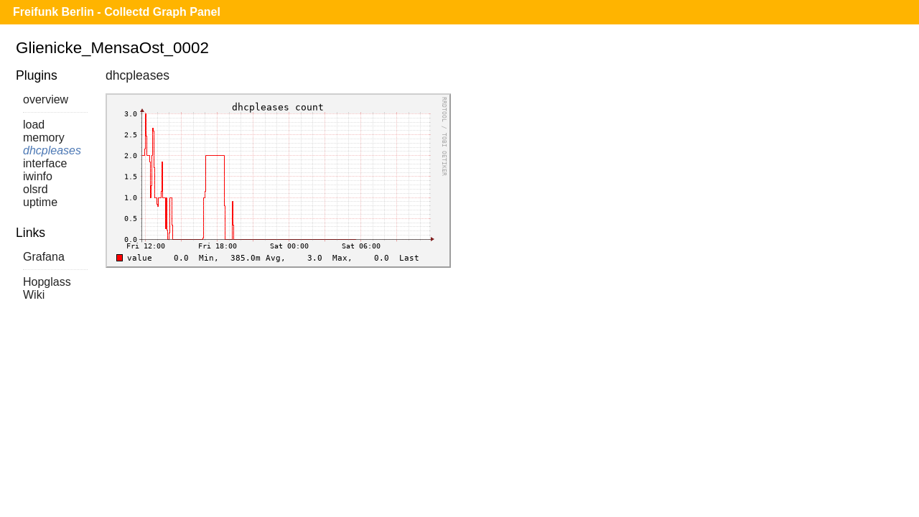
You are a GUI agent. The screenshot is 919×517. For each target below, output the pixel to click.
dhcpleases (52, 150)
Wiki (34, 295)
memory (44, 137)
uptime (40, 202)
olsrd (35, 189)
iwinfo (37, 176)
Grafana (44, 257)
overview (45, 99)
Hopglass (47, 282)
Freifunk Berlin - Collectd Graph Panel (116, 12)
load (34, 124)
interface (45, 163)
